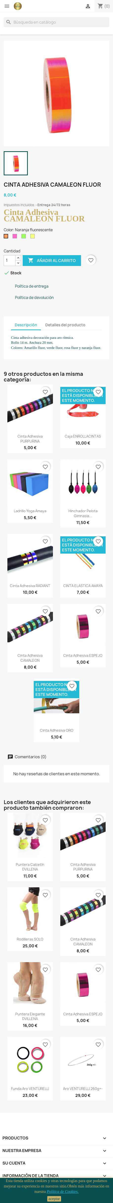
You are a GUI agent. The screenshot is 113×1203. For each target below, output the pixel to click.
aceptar (54, 1199)
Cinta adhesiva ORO (56, 730)
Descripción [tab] (26, 325)
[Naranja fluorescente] (7, 237)
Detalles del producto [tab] (65, 325)
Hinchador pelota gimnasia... (82, 513)
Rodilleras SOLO (30, 939)
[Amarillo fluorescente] (33, 237)
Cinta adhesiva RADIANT (30, 585)
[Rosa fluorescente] (16, 237)
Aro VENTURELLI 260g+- (83, 1088)
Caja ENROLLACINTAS (83, 436)
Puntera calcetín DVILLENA (30, 867)
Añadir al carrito (52, 260)
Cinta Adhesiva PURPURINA (30, 439)
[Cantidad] (10, 260)
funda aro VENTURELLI (30, 1088)
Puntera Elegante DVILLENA (30, 1016)
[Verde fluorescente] (24, 237)
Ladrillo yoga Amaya (30, 511)
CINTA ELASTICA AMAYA (83, 585)
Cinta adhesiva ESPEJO (82, 655)
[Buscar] (56, 22)
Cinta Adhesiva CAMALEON (30, 658)
